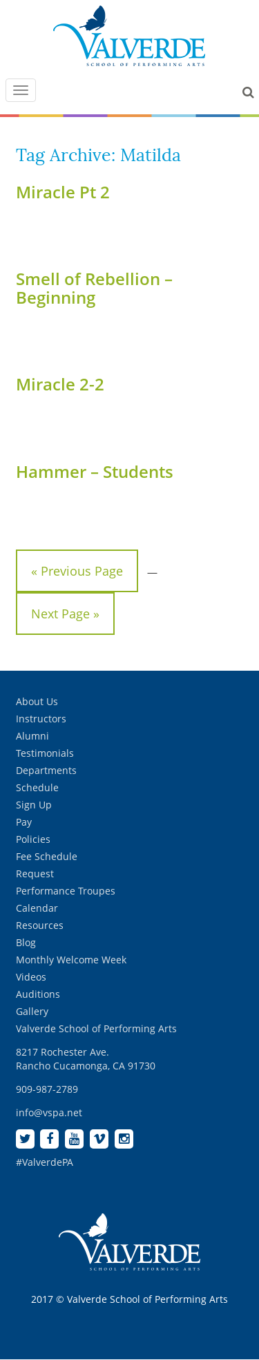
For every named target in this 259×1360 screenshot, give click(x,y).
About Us (37, 701)
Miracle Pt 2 (63, 191)
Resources (40, 925)
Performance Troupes (65, 890)
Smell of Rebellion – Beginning (94, 287)
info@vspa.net (49, 1112)
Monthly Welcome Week (71, 959)
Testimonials (45, 753)
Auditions (38, 994)
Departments (46, 770)
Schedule (37, 787)
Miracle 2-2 (60, 384)
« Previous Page (77, 571)
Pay (24, 821)
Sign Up (34, 804)
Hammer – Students (94, 471)
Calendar (37, 907)
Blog (26, 942)
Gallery (32, 1011)
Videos (31, 976)
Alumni (32, 735)
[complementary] (159, 1284)
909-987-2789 (47, 1089)
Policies (33, 839)
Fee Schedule (46, 856)
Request (35, 873)
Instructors (41, 718)
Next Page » (65, 613)
